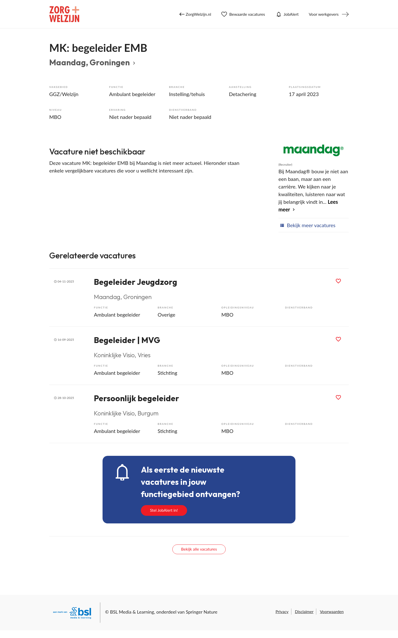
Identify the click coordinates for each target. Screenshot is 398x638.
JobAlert (286, 14)
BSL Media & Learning (132, 612)
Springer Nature (202, 612)
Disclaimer (304, 611)
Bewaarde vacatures (243, 14)
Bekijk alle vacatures (199, 549)
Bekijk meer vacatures (306, 225)
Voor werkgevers (324, 14)
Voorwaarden (332, 611)
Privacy (281, 611)
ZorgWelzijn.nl (195, 14)
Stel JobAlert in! (164, 510)
